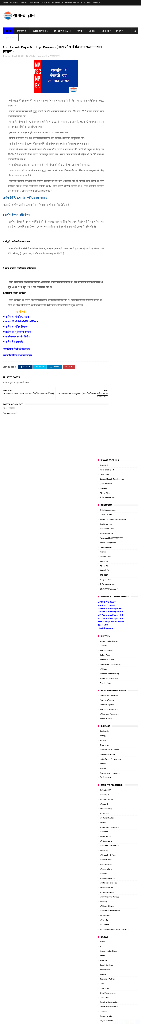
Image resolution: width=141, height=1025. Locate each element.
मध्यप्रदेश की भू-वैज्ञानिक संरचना (17, 353)
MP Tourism (104, 511)
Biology (103, 322)
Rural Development (108, 129)
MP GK (92, 31)
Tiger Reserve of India (109, 871)
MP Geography (106, 428)
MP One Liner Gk (106, 120)
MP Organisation (107, 479)
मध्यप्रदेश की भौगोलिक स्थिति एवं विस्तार (20, 342)
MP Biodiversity (106, 395)
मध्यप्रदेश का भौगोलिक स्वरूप (16, 337)
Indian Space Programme (110, 346)
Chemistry (104, 332)
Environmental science (109, 336)
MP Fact (103, 409)
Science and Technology (110, 360)
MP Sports (104, 507)
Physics (103, 350)
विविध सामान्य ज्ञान (107, 84)
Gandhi (103, 668)
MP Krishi (103, 460)
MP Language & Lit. (107, 465)
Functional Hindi (106, 658)
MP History (104, 256)
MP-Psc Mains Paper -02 (110, 198)
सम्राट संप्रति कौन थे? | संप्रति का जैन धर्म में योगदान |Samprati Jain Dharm (70, 915)
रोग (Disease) (106, 166)
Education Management (110, 621)
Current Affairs (62, 31)
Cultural (103, 233)
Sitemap (96, 3)
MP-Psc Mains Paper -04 (110, 205)
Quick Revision (40, 31)
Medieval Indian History (109, 260)
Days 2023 (104, 810)
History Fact (105, 242)
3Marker (103, 528)
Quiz (102, 751)
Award (102, 542)
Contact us (57, 3)
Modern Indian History (109, 265)
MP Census (104, 400)
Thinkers (103, 75)
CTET (118, 31)
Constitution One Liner (109, 589)
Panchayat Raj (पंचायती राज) (48, 57)
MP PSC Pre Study (107, 188)
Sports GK (104, 148)
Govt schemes (106, 686)
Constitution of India (109, 593)
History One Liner (107, 246)
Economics (104, 617)
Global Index (105, 682)
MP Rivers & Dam (107, 493)
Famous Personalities (109, 282)
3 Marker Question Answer (111, 208)
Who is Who (105, 80)
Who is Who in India (19, 3)
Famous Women (107, 287)
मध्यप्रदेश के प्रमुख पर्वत (13, 362)
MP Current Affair (107, 115)
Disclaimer (86, 3)
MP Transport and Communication (114, 516)
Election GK (104, 820)
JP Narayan (104, 852)
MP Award (104, 391)
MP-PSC (105, 31)
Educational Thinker (108, 626)
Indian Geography (107, 719)
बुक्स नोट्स (10, 37)
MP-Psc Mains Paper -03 (110, 201)
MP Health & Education (109, 432)
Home (5, 3)
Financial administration (110, 649)
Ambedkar (104, 782)
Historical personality (109, 296)
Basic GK (103, 547)
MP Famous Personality (109, 301)
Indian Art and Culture (109, 710)
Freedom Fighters (107, 291)
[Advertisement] (88, 16)
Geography (104, 677)
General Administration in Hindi (113, 106)
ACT (101, 533)
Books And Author (107, 566)
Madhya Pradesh (106, 192)
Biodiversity (105, 318)
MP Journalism (106, 456)
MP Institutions (106, 446)
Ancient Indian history (109, 228)
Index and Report (107, 57)
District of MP (105, 377)
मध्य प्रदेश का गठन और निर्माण (16, 357)
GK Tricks (103, 663)
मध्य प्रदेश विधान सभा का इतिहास (17, 376)
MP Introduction (106, 451)
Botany (103, 327)
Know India (104, 61)
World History (105, 270)
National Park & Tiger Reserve (112, 66)
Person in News (106, 305)
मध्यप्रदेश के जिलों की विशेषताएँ (16, 369)
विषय (80, 31)
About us (45, 3)
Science (103, 139)
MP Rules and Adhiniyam (110, 497)
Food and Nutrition (107, 341)
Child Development (108, 97)
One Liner (104, 728)
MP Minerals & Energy (108, 470)
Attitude (103, 787)
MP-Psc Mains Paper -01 (110, 195)
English (103, 631)
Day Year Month (106, 607)
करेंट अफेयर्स (34, 3)
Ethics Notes (105, 824)
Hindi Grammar (106, 111)
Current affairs (106, 101)
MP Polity (32, 57)
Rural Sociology (106, 134)
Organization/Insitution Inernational (115, 737)
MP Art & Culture (106, 386)
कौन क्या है (21, 31)
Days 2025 (104, 52)
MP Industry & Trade (108, 442)
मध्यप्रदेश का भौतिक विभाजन (15, 347)
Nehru (102, 861)
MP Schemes (105, 502)
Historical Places (106, 237)
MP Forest (104, 419)
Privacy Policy (72, 3)
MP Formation (105, 423)
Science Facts (105, 143)
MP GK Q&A (104, 381)
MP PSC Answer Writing (109, 484)
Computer (104, 584)
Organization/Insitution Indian (113, 733)
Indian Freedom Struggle (110, 251)
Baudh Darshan (106, 552)
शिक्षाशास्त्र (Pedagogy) (109, 176)
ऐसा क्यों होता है (106, 157)
